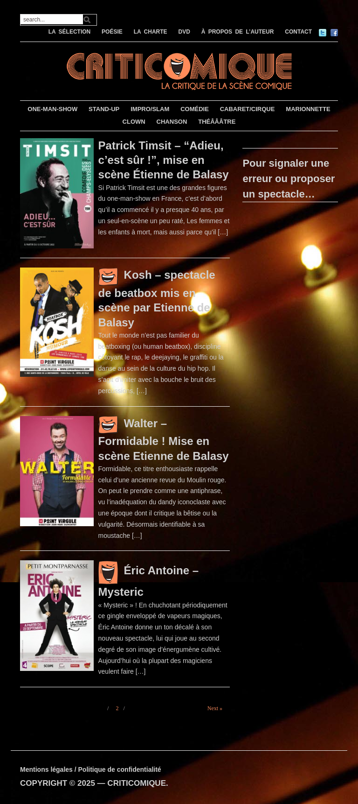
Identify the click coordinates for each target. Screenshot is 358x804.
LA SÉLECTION (69, 31)
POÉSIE (112, 31)
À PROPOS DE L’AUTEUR (237, 31)
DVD (184, 31)
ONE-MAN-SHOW (52, 109)
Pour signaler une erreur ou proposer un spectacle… (288, 178)
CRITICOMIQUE (136, 783)
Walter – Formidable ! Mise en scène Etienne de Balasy (163, 439)
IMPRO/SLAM (150, 109)
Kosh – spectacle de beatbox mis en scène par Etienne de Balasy (156, 298)
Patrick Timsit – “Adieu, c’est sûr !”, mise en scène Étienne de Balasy (163, 160)
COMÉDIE (194, 109)
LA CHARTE (150, 31)
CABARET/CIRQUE (247, 109)
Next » (214, 708)
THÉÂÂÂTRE (216, 121)
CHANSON (172, 121)
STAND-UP (104, 109)
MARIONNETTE (308, 109)
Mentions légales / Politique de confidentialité (90, 769)
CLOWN (134, 121)
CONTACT (298, 31)
